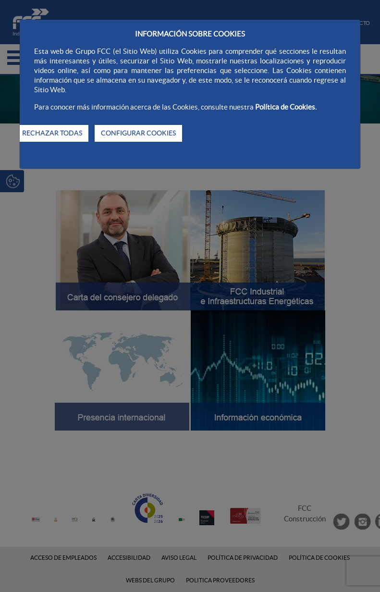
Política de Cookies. (286, 107)
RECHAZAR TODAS (52, 133)
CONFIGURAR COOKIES (138, 133)
